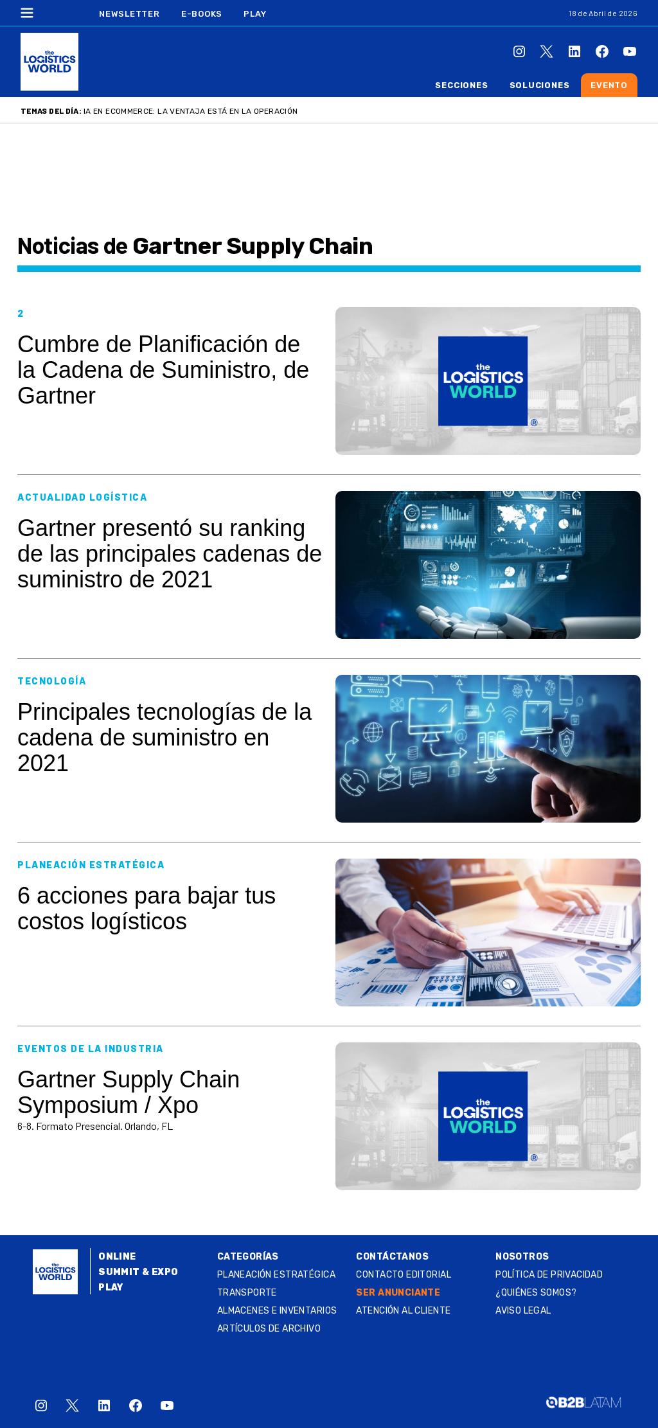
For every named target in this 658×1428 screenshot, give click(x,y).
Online (117, 1256)
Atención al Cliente (403, 1310)
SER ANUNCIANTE (398, 1292)
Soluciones (540, 85)
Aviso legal (523, 1310)
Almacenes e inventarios (277, 1310)
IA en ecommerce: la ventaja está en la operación (191, 111)
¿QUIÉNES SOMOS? (535, 1292)
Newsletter (129, 14)
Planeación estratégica (276, 1274)
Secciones (461, 85)
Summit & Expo (138, 1272)
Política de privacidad (549, 1274)
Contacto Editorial (403, 1274)
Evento (609, 85)
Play (255, 14)
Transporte (247, 1292)
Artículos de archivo (269, 1328)
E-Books (201, 14)
